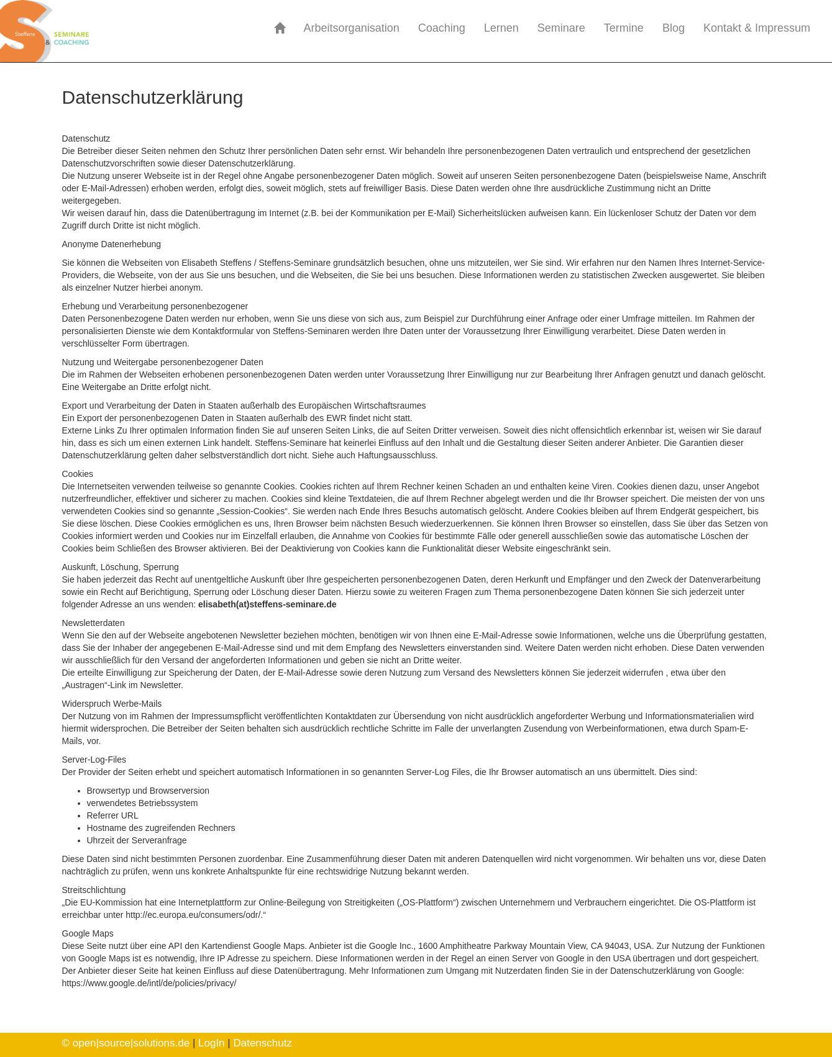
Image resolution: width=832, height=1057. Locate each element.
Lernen (501, 28)
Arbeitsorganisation (352, 28)
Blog (673, 28)
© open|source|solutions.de (126, 1043)
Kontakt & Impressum (756, 28)
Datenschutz (262, 1043)
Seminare (561, 28)
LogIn (211, 1043)
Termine (624, 28)
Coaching (441, 28)
